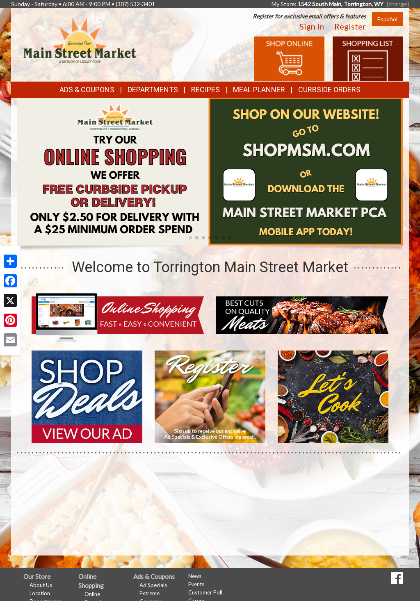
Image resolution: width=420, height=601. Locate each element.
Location (40, 593)
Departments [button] (153, 89)
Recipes (205, 89)
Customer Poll (205, 592)
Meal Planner (259, 89)
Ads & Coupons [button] (86, 89)
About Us (41, 585)
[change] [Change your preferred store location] (398, 3)
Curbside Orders (329, 89)
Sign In (311, 26)
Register (350, 26)
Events (196, 584)
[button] (190, 237)
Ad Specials (153, 585)
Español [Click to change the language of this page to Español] (387, 19)
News (194, 576)
